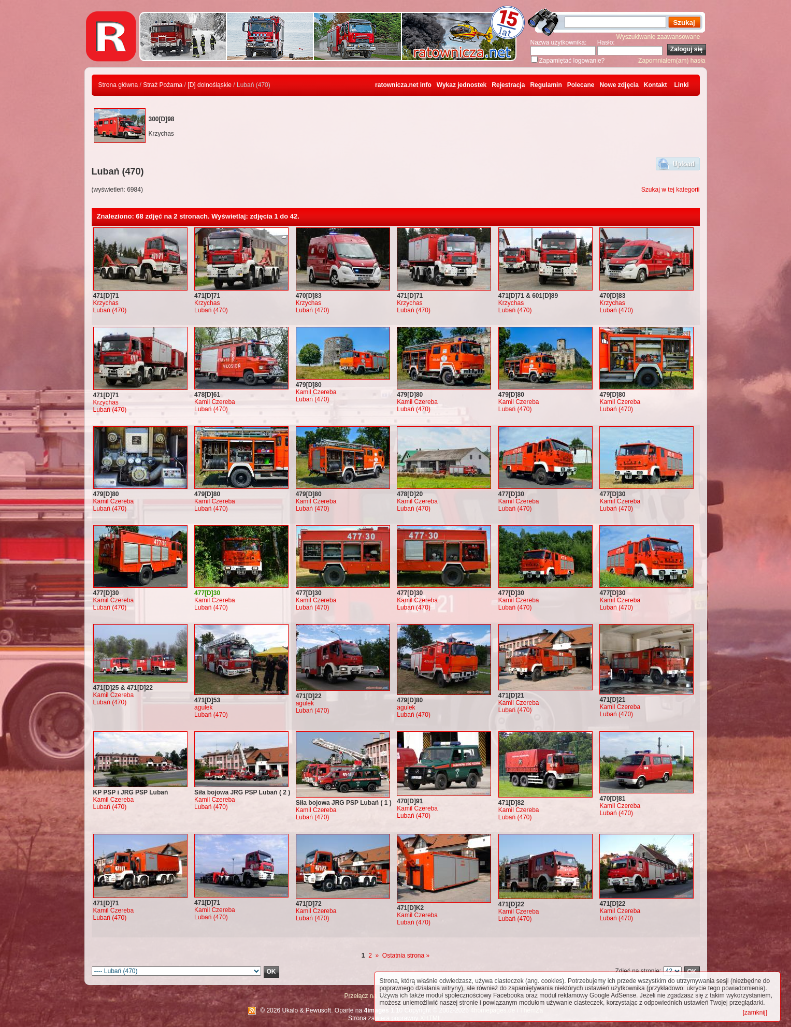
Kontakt (655, 85)
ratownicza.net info (403, 85)
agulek (203, 707)
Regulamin (546, 85)
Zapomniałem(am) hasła (671, 60)
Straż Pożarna (162, 85)
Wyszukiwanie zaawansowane (658, 36)
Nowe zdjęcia (618, 85)
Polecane (581, 85)
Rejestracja (508, 85)
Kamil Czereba (214, 402)
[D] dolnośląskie (210, 85)
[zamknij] (755, 1012)
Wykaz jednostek (461, 85)
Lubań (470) (110, 310)
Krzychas (106, 303)
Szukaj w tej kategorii (670, 189)
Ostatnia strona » (405, 955)
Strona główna (118, 85)
